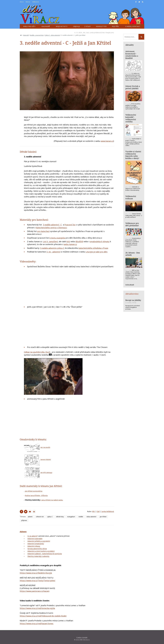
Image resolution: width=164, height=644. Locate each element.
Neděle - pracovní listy (37, 35)
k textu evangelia (57, 238)
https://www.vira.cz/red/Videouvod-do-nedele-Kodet (43, 616)
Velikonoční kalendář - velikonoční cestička (130, 118)
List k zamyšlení (50, 241)
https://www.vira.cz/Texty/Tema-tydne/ (37, 580)
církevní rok (40, 517)
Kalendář (26, 35)
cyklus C (50, 517)
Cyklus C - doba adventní (52, 35)
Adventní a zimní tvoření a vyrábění (41, 551)
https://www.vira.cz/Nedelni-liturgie (36, 573)
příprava (24, 520)
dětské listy (60, 517)
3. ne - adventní (53, 251)
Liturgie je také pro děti (96, 251)
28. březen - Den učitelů (132, 253)
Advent (23, 531)
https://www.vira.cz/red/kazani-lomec (36, 623)
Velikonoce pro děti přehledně (132, 224)
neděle (81, 517)
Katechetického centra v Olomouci (51, 227)
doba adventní (91, 517)
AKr (84, 33)
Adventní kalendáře (35, 538)
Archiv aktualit (129, 285)
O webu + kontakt (81, 637)
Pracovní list (70, 224)
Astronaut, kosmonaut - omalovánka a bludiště (131, 54)
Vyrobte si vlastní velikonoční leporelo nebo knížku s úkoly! (133, 155)
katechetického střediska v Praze (93, 248)
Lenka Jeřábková (95, 33)
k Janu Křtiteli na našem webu (51, 500)
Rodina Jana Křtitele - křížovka (36, 495)
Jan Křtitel (103, 517)
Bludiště (79, 241)
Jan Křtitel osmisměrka (33, 491)
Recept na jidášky (133, 300)
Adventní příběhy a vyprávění (39, 541)
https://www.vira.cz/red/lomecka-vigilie (37, 608)
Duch (47, 352)
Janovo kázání (45, 459)
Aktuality (129, 45)
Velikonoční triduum (130, 197)
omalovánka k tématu (99, 241)
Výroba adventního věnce (37, 549)
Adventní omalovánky (36, 543)
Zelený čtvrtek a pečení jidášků (132, 87)
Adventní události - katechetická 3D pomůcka (45, 554)
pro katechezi (43, 231)
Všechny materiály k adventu (38, 556)
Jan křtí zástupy (46, 472)
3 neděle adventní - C (52, 224)
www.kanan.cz (107, 141)
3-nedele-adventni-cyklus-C (52, 248)
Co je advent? (33, 536)
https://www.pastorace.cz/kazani (34, 591)
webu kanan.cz (70, 244)
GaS (87, 33)
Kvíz (68, 241)
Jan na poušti (45, 447)
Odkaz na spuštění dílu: (34, 352)
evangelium (71, 517)
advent (30, 517)
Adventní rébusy (34, 546)
